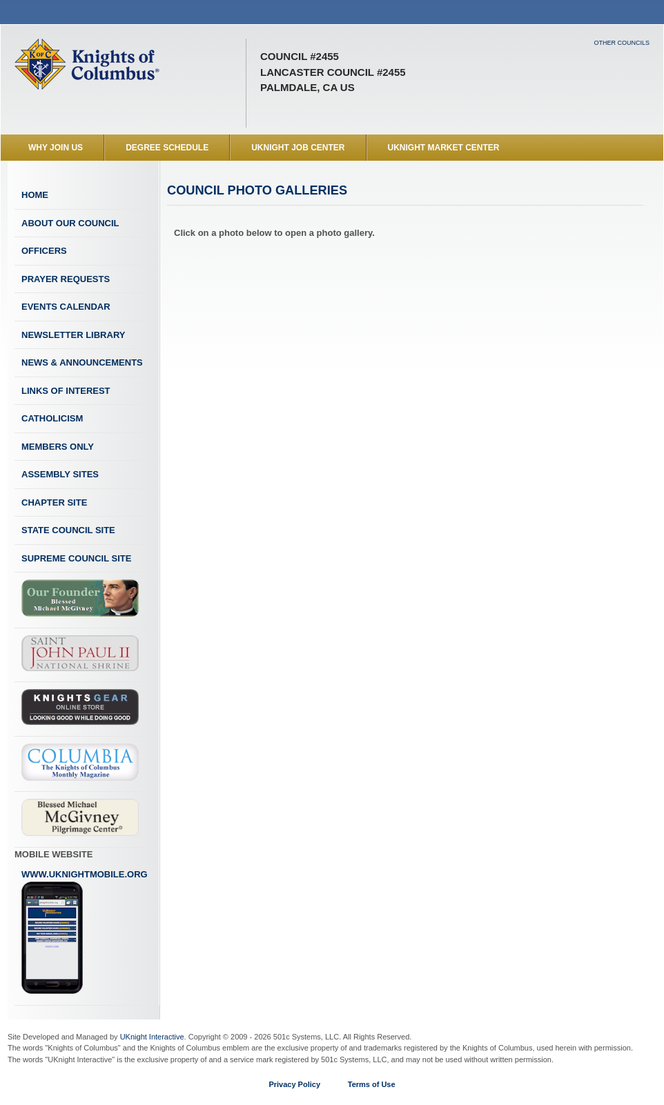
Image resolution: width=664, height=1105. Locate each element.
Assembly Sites (60, 474)
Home (34, 195)
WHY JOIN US (55, 147)
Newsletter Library (73, 335)
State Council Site (68, 530)
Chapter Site (54, 502)
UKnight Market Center (444, 147)
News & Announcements (82, 362)
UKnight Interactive (152, 1037)
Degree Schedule (167, 147)
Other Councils (622, 42)
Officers (44, 251)
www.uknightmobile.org (84, 932)
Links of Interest (65, 391)
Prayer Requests (65, 279)
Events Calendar (65, 306)
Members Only (57, 446)
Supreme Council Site (76, 558)
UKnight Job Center (297, 147)
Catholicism (52, 418)
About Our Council (70, 223)
